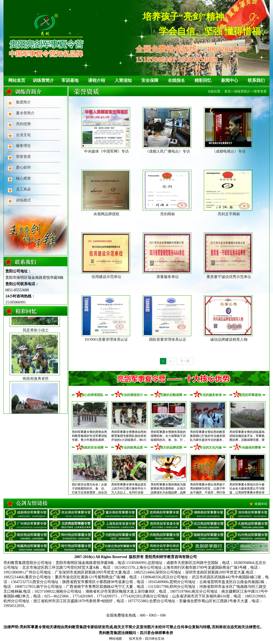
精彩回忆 (203, 80)
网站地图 (115, 638)
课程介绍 (96, 80)
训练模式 (23, 200)
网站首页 (16, 80)
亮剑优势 (23, 124)
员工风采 (23, 189)
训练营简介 (43, 80)
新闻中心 (229, 80)
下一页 (185, 361)
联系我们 (256, 80)
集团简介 (23, 102)
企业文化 (23, 135)
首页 (227, 91)
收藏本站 (261, 504)
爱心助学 (23, 168)
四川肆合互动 (154, 638)
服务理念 (23, 146)
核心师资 (23, 178)
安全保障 (149, 80)
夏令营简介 (25, 113)
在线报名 (176, 80)
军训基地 (69, 80)
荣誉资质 (23, 157)
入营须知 (123, 80)
